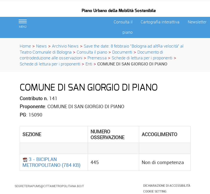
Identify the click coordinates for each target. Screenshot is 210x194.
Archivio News (65, 46)
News (41, 46)
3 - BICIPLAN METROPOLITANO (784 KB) (51, 162)
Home (25, 46)
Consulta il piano (92, 52)
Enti (88, 64)
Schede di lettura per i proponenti (142, 58)
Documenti (122, 52)
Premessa (97, 58)
